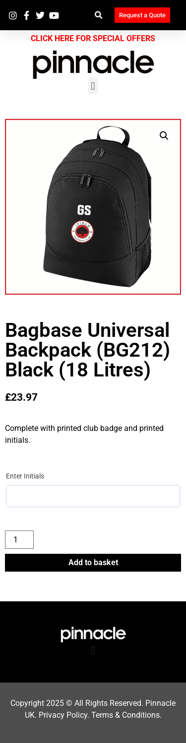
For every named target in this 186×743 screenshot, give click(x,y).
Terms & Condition (123, 715)
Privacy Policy (63, 715)
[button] (99, 15)
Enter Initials (25, 476)
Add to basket (93, 562)
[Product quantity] (19, 540)
